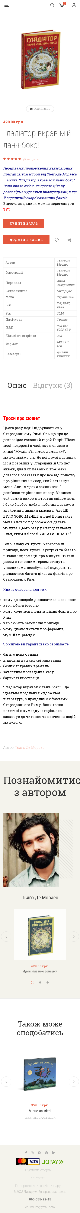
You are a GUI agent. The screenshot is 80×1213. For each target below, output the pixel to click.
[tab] (17, 385)
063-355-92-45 (40, 1199)
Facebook (26, 1152)
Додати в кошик (26, 240)
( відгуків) (31, 159)
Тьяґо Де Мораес (29, 747)
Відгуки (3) (53, 385)
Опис (16, 385)
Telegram (39, 1152)
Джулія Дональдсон (40, 1117)
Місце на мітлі (40, 1111)
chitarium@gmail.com (40, 1207)
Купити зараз (24, 224)
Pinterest (46, 1152)
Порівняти (69, 240)
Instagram (32, 1152)
